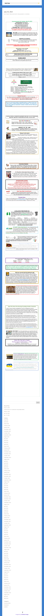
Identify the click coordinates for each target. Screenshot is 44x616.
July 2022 (6, 506)
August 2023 (6, 481)
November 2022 (7, 498)
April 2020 (6, 557)
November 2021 (7, 521)
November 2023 (7, 476)
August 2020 (6, 549)
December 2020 (7, 542)
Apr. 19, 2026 (7, 415)
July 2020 (6, 551)
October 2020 (7, 545)
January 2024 (6, 472)
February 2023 (7, 493)
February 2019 (7, 583)
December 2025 (7, 429)
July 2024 (6, 461)
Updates (6, 606)
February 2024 (7, 470)
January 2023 (6, 495)
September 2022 (7, 502)
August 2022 (6, 504)
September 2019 (7, 570)
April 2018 (6, 598)
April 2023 (6, 489)
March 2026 (6, 423)
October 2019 (7, 568)
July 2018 (6, 596)
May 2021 (6, 532)
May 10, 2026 (7, 407)
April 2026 (6, 421)
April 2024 (6, 466)
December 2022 (7, 496)
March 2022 (6, 513)
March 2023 (6, 491)
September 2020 (7, 547)
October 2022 (7, 500)
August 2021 (6, 527)
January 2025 (6, 450)
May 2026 (6, 419)
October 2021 (7, 523)
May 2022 (6, 510)
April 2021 (6, 534)
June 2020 (6, 553)
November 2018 (7, 588)
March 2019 (6, 581)
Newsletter (6, 605)
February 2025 (7, 448)
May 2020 (6, 555)
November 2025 (7, 431)
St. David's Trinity (8, 14)
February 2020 (7, 560)
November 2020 (7, 543)
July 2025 (6, 438)
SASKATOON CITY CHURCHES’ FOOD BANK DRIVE (14, 409)
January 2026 (6, 427)
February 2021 (7, 538)
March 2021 (6, 536)
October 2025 (7, 433)
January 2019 (6, 585)
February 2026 (7, 425)
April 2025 (6, 444)
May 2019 (6, 577)
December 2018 (7, 587)
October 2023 (7, 478)
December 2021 (7, 519)
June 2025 (6, 440)
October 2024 (7, 455)
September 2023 (7, 480)
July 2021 (6, 528)
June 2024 (6, 463)
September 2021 (7, 525)
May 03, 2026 (7, 411)
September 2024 (7, 457)
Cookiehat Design (24, 614)
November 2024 (7, 453)
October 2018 (7, 590)
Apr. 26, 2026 (7, 413)
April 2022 (6, 511)
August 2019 (6, 572)
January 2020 (6, 562)
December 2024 (7, 451)
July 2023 (6, 483)
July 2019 (6, 573)
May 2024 (6, 465)
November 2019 (7, 566)
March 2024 (6, 468)
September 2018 (7, 592)
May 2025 (6, 442)
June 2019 (6, 575)
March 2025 (6, 446)
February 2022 (7, 515)
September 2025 (7, 434)
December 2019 (7, 564)
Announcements (21, 14)
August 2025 (6, 436)
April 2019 (6, 579)
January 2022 (6, 517)
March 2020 (6, 558)
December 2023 (7, 474)
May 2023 (6, 487)
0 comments (27, 14)
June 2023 (6, 485)
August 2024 (6, 459)
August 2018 (6, 594)
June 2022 (6, 508)
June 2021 (6, 530)
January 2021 (6, 540)
